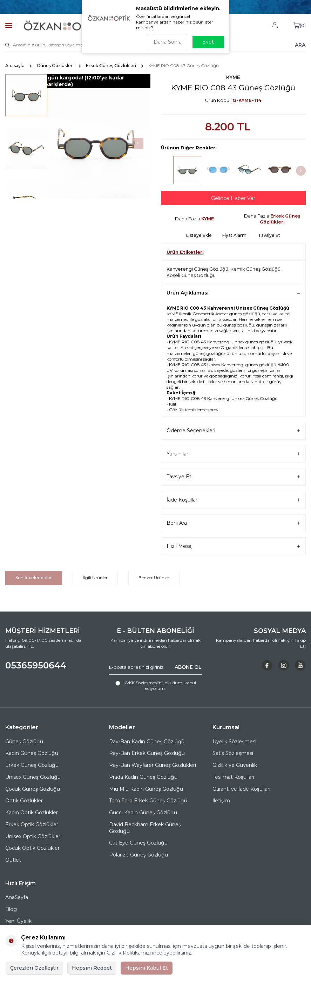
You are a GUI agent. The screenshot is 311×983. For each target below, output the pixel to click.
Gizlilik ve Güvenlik (234, 765)
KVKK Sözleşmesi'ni (143, 682)
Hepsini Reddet (92, 968)
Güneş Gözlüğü (24, 741)
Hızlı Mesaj (233, 546)
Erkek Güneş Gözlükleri (111, 65)
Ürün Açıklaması (233, 293)
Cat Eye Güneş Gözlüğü (138, 843)
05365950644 (35, 665)
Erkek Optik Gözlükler (31, 824)
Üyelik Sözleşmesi (234, 741)
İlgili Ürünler (95, 577)
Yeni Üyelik (18, 921)
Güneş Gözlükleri (55, 65)
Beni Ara (233, 523)
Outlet (13, 860)
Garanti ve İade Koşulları (241, 789)
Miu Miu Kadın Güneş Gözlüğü (146, 789)
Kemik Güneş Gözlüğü (255, 269)
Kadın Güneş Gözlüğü (31, 753)
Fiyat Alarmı (235, 235)
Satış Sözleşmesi (232, 753)
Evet (208, 42)
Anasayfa (15, 65)
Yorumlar (233, 454)
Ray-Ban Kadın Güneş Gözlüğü (146, 741)
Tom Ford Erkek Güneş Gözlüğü (148, 800)
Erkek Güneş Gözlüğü (32, 765)
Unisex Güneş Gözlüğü (33, 777)
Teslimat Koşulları (233, 777)
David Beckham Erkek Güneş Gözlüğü (145, 827)
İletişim (221, 800)
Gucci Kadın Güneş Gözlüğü (143, 812)
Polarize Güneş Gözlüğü (138, 855)
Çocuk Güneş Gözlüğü (32, 789)
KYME (233, 77)
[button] (137, 143)
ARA (300, 44)
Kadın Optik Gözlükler (31, 812)
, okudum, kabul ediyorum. (155, 685)
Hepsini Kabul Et (146, 968)
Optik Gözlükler (24, 800)
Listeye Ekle (199, 235)
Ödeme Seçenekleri (233, 430)
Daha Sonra (168, 42)
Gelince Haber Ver (233, 198)
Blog (11, 909)
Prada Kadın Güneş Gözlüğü (143, 777)
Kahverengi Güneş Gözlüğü (197, 269)
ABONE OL (188, 667)
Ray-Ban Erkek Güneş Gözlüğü (147, 753)
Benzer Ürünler (153, 577)
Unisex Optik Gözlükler (32, 836)
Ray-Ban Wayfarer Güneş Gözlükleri (152, 765)
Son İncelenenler (33, 577)
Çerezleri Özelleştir (34, 968)
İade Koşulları (233, 500)
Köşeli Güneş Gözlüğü (191, 275)
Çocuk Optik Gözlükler (32, 848)
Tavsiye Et (269, 235)
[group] (95, 143)
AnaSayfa (16, 897)
